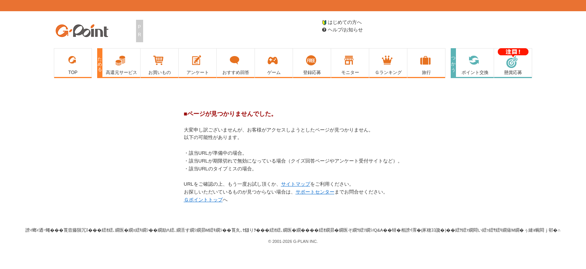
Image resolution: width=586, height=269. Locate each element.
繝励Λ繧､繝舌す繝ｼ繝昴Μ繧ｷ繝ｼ (190, 230)
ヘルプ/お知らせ (342, 30)
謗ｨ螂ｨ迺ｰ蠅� (40, 230)
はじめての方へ (342, 22)
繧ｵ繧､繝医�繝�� (289, 230)
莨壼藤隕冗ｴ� (78, 230)
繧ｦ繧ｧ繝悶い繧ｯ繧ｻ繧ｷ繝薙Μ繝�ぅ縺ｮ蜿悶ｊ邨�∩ (508, 230)
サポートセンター (315, 192)
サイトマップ (295, 184)
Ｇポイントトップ (203, 199)
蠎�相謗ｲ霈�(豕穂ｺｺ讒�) (419, 230)
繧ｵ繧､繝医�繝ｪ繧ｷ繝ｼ (125, 230)
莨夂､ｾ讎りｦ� (245, 230)
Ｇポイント (82, 31)
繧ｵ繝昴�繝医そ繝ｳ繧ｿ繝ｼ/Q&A (351, 230)
